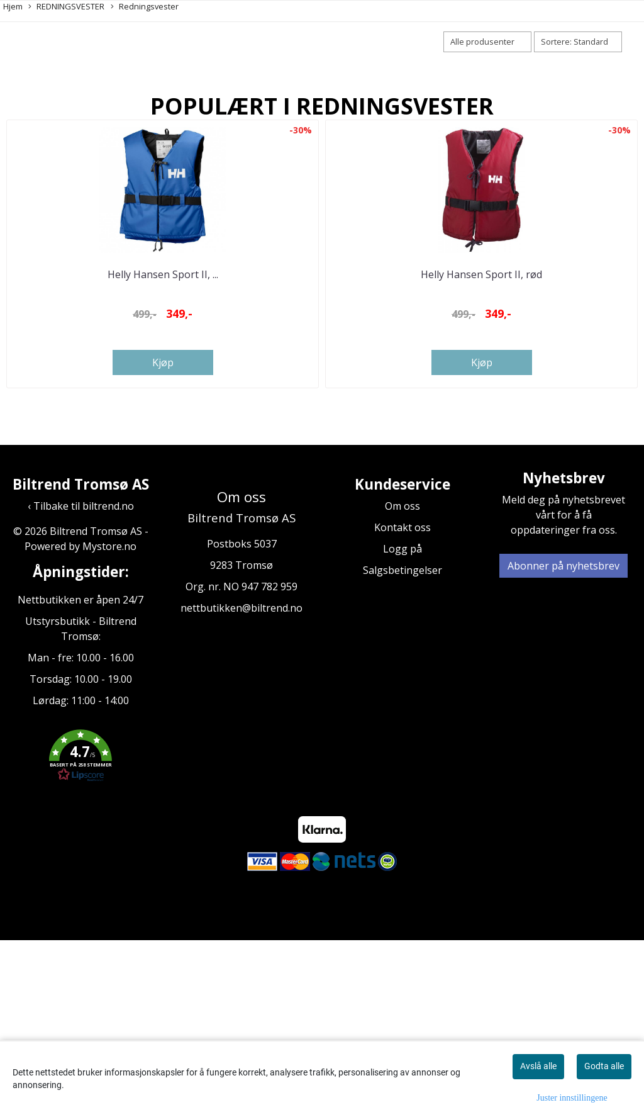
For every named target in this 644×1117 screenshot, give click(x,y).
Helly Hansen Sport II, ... (163, 450)
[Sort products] (578, 41)
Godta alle (604, 1066)
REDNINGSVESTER (66, 7)
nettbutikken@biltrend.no (241, 784)
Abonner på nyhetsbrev (563, 742)
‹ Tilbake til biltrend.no (81, 682)
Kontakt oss (402, 703)
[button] (80, 933)
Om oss (402, 682)
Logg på (402, 725)
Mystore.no (109, 722)
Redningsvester (145, 7)
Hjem (13, 6)
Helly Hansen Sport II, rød (481, 450)
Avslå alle (538, 1066)
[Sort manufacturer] (487, 41)
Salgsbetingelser (402, 746)
